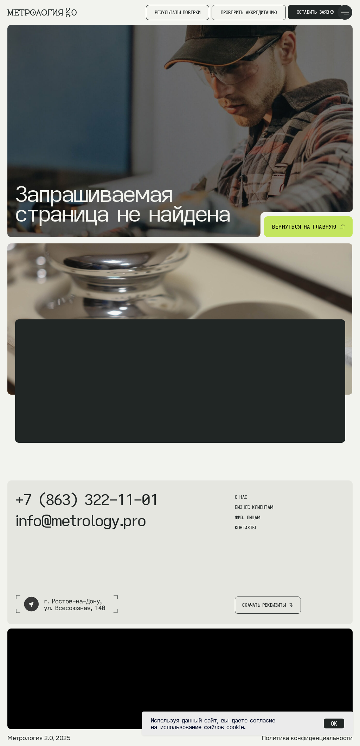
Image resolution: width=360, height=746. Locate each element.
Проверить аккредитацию (249, 12)
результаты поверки (178, 12)
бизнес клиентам (254, 507)
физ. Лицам (247, 517)
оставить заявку (315, 12)
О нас (241, 497)
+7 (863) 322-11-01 (86, 499)
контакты (245, 527)
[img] (345, 12)
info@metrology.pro (80, 520)
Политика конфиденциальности (307, 738)
